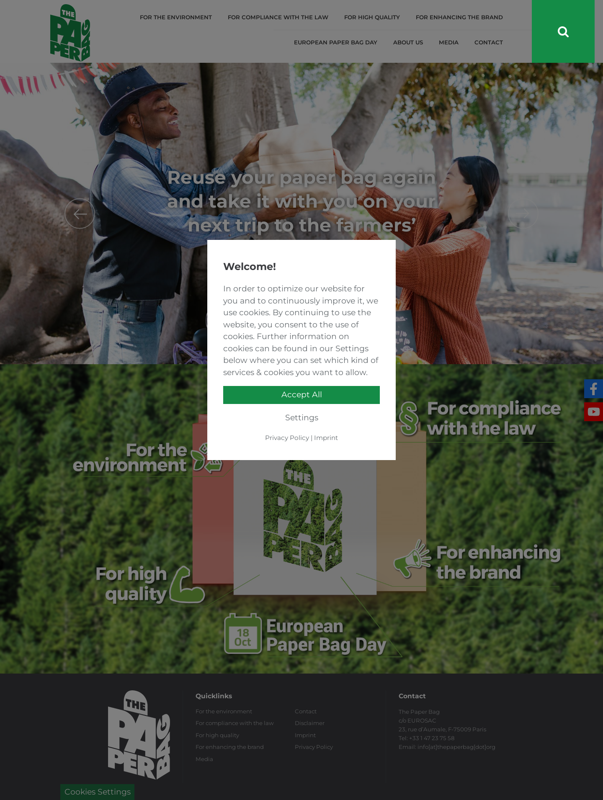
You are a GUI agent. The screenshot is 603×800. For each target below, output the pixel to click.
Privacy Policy (287, 438)
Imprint (326, 438)
